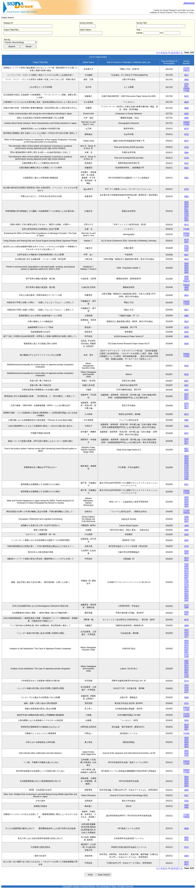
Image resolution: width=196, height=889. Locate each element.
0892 (186, 840)
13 (172, 52)
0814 (186, 259)
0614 (186, 571)
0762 (186, 472)
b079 (186, 128)
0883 (186, 196)
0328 (186, 564)
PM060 (186, 88)
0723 (186, 189)
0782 (186, 755)
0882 (186, 420)
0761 (186, 470)
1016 (186, 634)
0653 (186, 575)
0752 (186, 246)
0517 (186, 209)
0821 (186, 589)
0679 (186, 239)
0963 (186, 600)
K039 (186, 248)
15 (177, 52)
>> (182, 52)
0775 (186, 605)
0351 (186, 178)
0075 (186, 619)
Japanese (189, 3)
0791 (186, 584)
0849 (186, 591)
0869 (186, 625)
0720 (186, 546)
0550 (186, 204)
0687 (186, 577)
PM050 (186, 301)
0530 (186, 612)
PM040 (186, 716)
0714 (186, 681)
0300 (186, 534)
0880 (186, 596)
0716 (186, 134)
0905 (186, 530)
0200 (186, 551)
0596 (186, 568)
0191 (186, 394)
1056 (186, 525)
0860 (186, 315)
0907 (186, 381)
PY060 (186, 91)
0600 (186, 108)
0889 (186, 598)
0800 (186, 211)
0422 (186, 163)
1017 (186, 636)
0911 (186, 729)
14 (174, 52)
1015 (186, 632)
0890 (186, 607)
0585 (186, 566)
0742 (186, 580)
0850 (186, 113)
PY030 (186, 510)
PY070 (186, 68)
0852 (186, 593)
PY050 (186, 304)
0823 (186, 242)
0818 (186, 102)
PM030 (186, 285)
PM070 (186, 70)
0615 (186, 366)
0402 (186, 332)
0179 (186, 327)
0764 (186, 84)
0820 (186, 587)
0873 (186, 224)
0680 (186, 79)
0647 (186, 255)
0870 (186, 96)
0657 (186, 448)
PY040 (186, 714)
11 (166, 52)
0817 (186, 75)
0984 (186, 152)
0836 (186, 279)
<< (157, 52)
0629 (186, 753)
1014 (186, 630)
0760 (186, 467)
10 (163, 52)
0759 (186, 465)
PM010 (186, 281)
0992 (186, 250)
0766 (186, 582)
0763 (186, 213)
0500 (186, 202)
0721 (186, 703)
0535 (186, 751)
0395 (186, 517)
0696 (186, 276)
